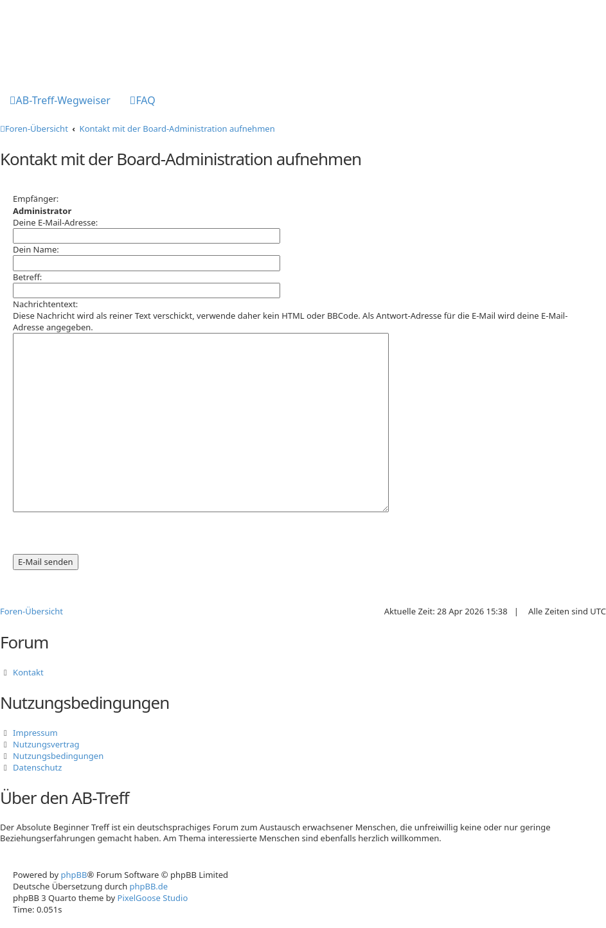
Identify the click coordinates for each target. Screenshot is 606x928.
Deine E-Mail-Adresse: (55, 222)
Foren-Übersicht (31, 611)
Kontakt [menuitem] (28, 672)
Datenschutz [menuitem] (37, 767)
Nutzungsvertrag (46, 744)
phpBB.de (149, 886)
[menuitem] (60, 101)
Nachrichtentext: (45, 304)
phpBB (74, 874)
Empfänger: (35, 198)
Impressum (35, 732)
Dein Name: (36, 249)
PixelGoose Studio (153, 898)
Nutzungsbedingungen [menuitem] (58, 756)
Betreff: (27, 277)
